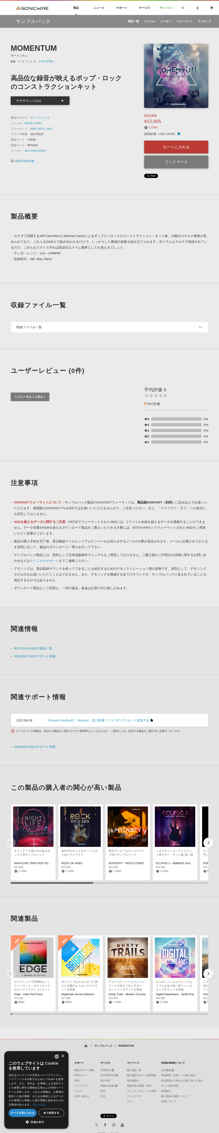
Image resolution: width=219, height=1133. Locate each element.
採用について (168, 1101)
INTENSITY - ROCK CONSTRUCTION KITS (136, 863)
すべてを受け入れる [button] (23, 1113)
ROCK (29, 123)
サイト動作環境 (169, 1085)
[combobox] (57, 1056)
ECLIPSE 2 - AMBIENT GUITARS (177, 863)
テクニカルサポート (44, 560)
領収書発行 (133, 1080)
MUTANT (105, 1080)
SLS (103, 1096)
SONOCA (106, 1070)
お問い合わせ (81, 1096)
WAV (33, 128)
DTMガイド (80, 1075)
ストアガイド (81, 1085)
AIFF (49, 128)
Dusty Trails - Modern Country (127, 994)
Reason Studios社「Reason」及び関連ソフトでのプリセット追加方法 (98, 720)
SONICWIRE (32, 8)
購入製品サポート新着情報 (141, 1075)
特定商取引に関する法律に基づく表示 (182, 1080)
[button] (208, 843)
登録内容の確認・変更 (139, 1085)
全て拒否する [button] (51, 1113)
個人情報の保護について (174, 1096)
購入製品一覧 (134, 1070)
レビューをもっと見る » (30, 396)
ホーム (85, 1046)
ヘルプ (78, 1091)
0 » (47, 61)
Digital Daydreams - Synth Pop (175, 994)
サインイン (166, 7)
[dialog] (36, 1090)
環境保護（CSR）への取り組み (178, 1075)
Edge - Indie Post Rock (28, 994)
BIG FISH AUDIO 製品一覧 (33, 648)
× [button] (62, 1056)
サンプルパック (40, 117)
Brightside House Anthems (77, 994)
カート (130, 1101)
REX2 (41, 128)
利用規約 (166, 1091)
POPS (38, 123)
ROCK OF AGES (71, 863)
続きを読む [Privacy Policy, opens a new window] (39, 1104)
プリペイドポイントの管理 (141, 1091)
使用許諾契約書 (22, 161)
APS (103, 1091)
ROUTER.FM (108, 1075)
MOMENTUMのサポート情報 (35, 656)
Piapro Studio (108, 1085)
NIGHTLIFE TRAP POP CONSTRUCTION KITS (43, 863)
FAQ (76, 1080)
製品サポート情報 (84, 1070)
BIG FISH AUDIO (35, 150)
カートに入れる (176, 147)
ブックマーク (176, 162)
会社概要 (166, 1070)
